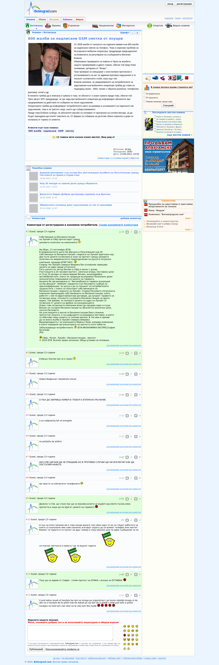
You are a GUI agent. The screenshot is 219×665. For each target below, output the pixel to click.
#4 (27, 394)
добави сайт (114, 658)
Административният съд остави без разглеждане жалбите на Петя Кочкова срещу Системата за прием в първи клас (89, 174)
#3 (27, 373)
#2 (27, 352)
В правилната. (152, 93)
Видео (79, 19)
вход (170, 4)
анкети (162, 658)
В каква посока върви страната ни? (172, 87)
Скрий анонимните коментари (118, 225)
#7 (27, 457)
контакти (187, 18)
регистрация (184, 4)
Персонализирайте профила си (62, 649)
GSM (60, 131)
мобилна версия (97, 658)
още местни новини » (179, 135)
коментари (106, 158)
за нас (56, 658)
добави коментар (130, 218)
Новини (30, 19)
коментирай (122, 158)
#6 (27, 436)
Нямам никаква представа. (158, 101)
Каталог (54, 19)
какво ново (150, 658)
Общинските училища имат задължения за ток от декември (76, 205)
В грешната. (151, 97)
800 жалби (35, 131)
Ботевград (50, 32)
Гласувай (168, 105)
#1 (27, 231)
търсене (168, 18)
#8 (27, 477)
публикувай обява (133, 658)
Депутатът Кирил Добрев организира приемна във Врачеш (75, 194)
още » (188, 218)
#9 (27, 498)
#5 (27, 415)
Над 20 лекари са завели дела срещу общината (69, 183)
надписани (49, 131)
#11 (28, 574)
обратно (134, 158)
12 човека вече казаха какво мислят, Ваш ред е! (83, 137)
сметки (69, 131)
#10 (28, 519)
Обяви (42, 19)
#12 (28, 595)
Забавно (67, 19)
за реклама (68, 658)
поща (178, 18)
